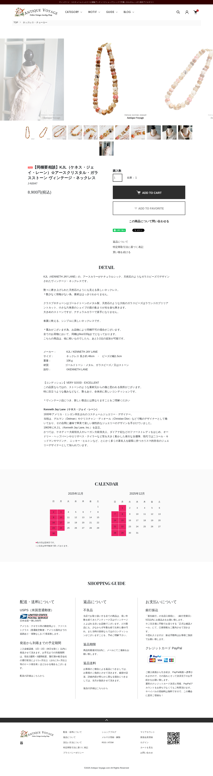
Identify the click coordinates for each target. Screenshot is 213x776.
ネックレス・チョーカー (35, 22)
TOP (16, 22)
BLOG (127, 12)
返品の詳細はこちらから (95, 688)
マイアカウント (147, 732)
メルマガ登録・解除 (111, 737)
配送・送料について (72, 732)
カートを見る (146, 747)
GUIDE (110, 12)
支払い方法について (72, 742)
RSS (104, 742)
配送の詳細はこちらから (32, 676)
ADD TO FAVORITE (149, 208)
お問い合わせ (146, 753)
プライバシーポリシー (73, 753)
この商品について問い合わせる (149, 221)
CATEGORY (72, 12)
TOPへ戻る (106, 720)
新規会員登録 (146, 737)
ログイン (144, 742)
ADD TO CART (149, 192)
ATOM (111, 742)
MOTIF (92, 12)
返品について (120, 241)
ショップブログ (109, 732)
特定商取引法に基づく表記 (128, 247)
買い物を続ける (122, 252)
